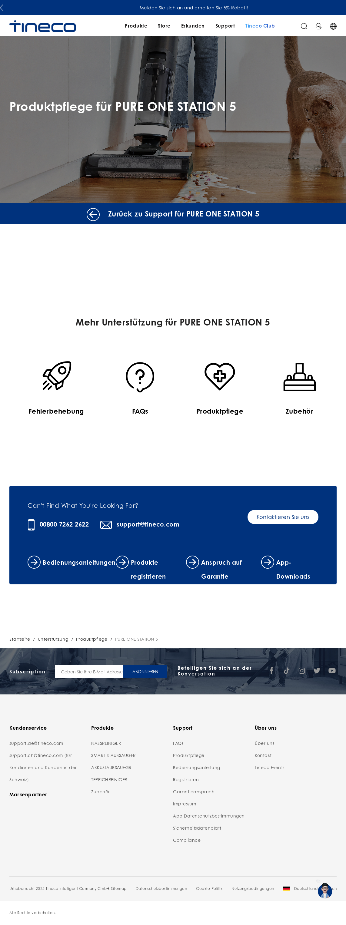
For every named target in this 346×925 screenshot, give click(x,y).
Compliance (187, 840)
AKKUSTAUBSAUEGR (111, 767)
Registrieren (186, 779)
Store (164, 25)
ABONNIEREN (145, 671)
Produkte (136, 25)
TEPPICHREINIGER (109, 779)
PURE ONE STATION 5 (136, 639)
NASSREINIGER (106, 743)
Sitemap (119, 888)
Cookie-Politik (209, 888)
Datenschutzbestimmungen (161, 888)
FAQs (178, 743)
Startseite (19, 639)
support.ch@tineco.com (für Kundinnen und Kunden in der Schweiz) (43, 767)
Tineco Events (269, 767)
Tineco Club (260, 25)
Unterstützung (53, 639)
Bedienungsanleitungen (79, 562)
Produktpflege (92, 639)
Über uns (264, 743)
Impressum (184, 804)
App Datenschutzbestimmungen (209, 816)
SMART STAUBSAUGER (113, 755)
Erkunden (193, 25)
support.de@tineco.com (36, 743)
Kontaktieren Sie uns (283, 517)
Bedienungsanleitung (196, 767)
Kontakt (263, 755)
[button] (1, 6)
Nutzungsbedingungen (252, 888)
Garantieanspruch (194, 791)
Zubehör (100, 791)
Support (225, 25)
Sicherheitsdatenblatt (197, 828)
